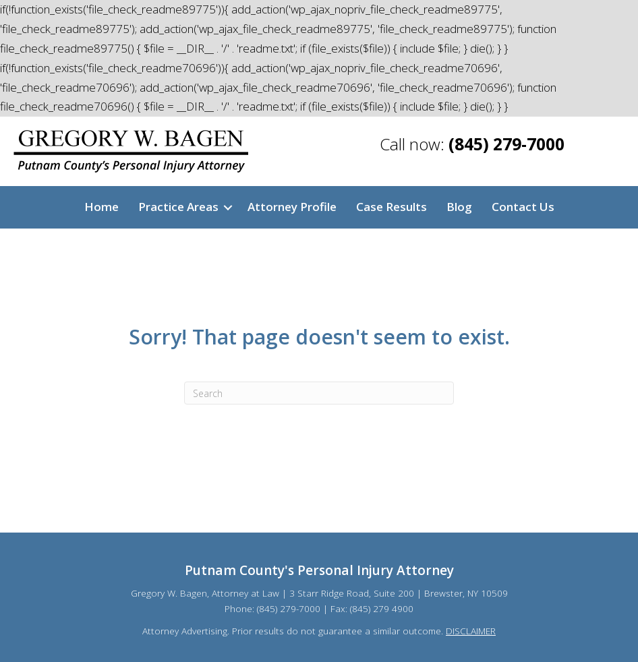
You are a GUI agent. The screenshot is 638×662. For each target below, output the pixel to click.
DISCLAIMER (471, 630)
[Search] (319, 393)
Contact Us (523, 206)
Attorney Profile (292, 206)
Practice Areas (178, 206)
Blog (459, 206)
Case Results (391, 206)
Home (101, 206)
